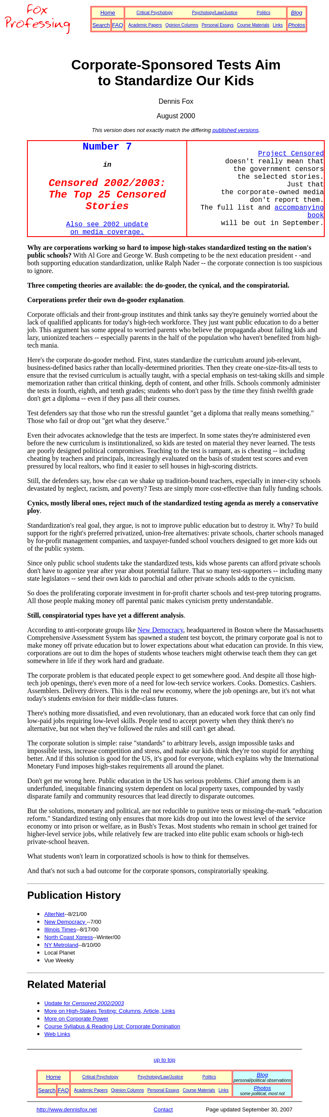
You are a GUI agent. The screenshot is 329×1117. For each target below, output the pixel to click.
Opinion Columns (181, 25)
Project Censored (291, 154)
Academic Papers (145, 25)
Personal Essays (217, 25)
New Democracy (160, 630)
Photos (296, 25)
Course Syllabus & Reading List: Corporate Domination (112, 1026)
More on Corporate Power (76, 1018)
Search (101, 25)
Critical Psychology (154, 12)
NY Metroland (61, 945)
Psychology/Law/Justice (214, 12)
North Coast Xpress (68, 937)
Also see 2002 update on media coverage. (107, 228)
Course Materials (253, 25)
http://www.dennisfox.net (66, 1109)
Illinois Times (60, 929)
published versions (235, 130)
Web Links (57, 1034)
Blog (296, 12)
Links (278, 25)
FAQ (117, 25)
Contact (163, 1109)
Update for (84, 1003)
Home (107, 12)
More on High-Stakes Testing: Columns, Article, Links (109, 1011)
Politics (263, 12)
